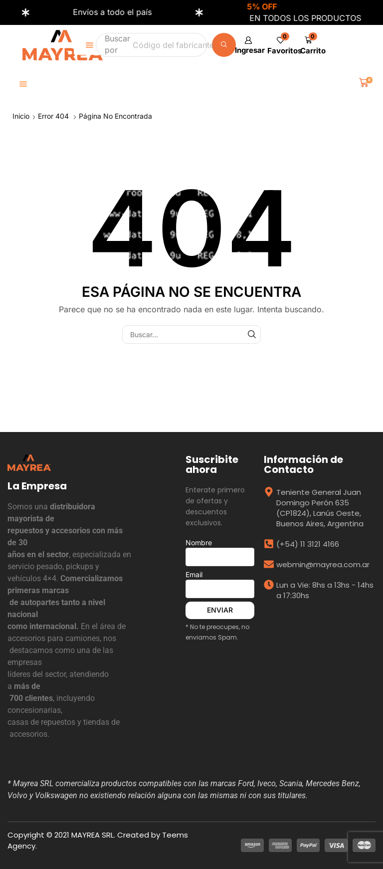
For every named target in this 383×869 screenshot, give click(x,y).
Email (220, 584)
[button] (311, 45)
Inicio (20, 116)
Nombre (220, 552)
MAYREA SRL (92, 835)
